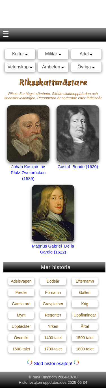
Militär (53, 53)
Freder (21, 292)
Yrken (53, 326)
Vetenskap (19, 66)
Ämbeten (53, 66)
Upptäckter (21, 326)
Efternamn (85, 281)
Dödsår (53, 281)
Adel (86, 53)
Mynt (21, 315)
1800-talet (85, 349)
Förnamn (53, 292)
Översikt (21, 337)
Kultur (20, 53)
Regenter (53, 315)
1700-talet (53, 349)
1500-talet (85, 337)
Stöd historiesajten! (53, 363)
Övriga (86, 66)
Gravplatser (53, 304)
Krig (84, 304)
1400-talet (53, 337)
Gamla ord (21, 304)
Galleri (84, 292)
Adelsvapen (21, 281)
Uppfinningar (84, 315)
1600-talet (21, 349)
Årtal (85, 326)
